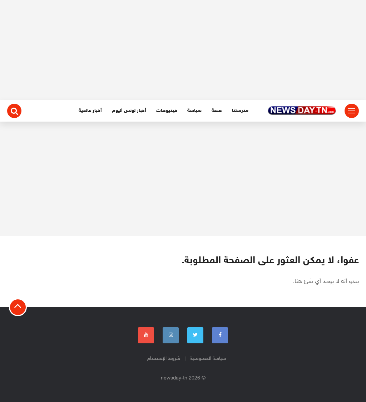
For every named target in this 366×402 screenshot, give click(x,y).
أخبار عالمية (90, 111)
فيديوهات (166, 111)
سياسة (194, 111)
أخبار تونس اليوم (129, 111)
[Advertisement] (183, 50)
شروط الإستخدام (163, 359)
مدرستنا (240, 111)
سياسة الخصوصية (208, 359)
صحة (217, 111)
